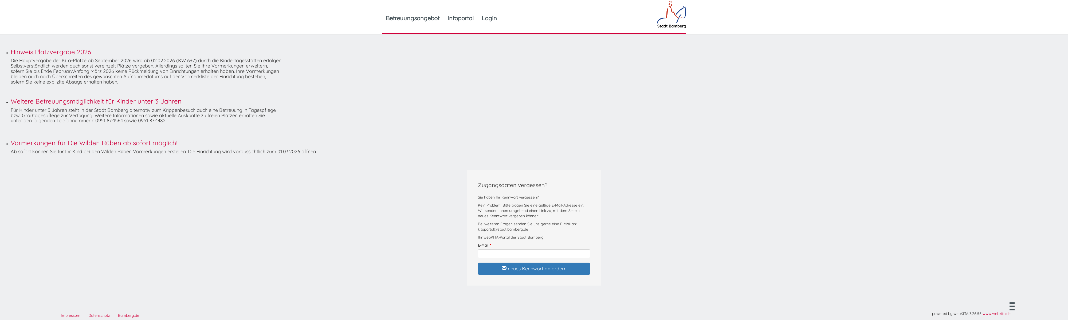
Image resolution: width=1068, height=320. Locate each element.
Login (489, 18)
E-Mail (483, 245)
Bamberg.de (128, 315)
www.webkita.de (997, 313)
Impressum (70, 315)
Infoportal (460, 18)
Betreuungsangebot (412, 18)
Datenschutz (99, 315)
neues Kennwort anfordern (534, 269)
